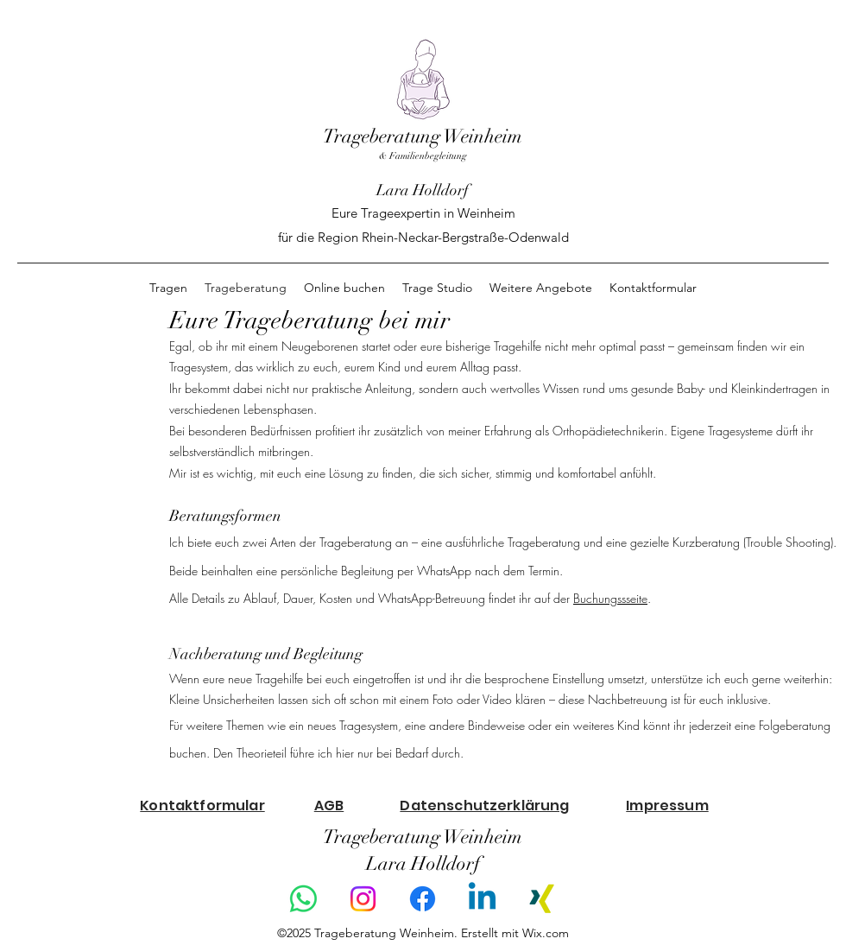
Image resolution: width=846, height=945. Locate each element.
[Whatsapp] (303, 899)
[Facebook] (422, 899)
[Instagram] (363, 899)
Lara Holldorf (422, 190)
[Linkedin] (482, 899)
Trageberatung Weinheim (422, 136)
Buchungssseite (610, 598)
